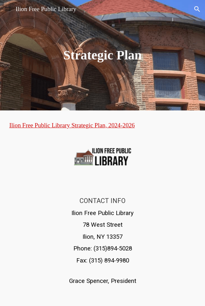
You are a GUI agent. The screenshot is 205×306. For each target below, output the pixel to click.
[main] (102, 55)
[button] (8, 9)
